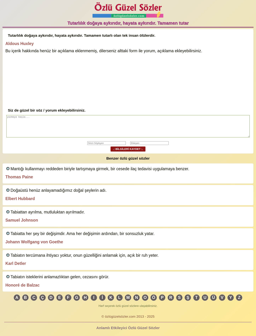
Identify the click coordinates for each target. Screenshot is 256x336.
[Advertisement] (128, 81)
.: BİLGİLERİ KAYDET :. (127, 148)
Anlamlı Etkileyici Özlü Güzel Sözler (128, 328)
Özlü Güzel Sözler (128, 9)
